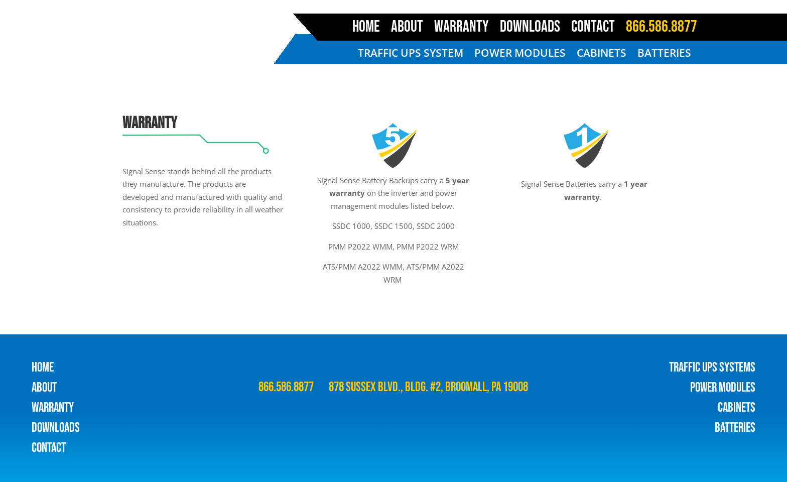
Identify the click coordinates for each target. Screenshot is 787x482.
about (44, 388)
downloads (56, 428)
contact (49, 448)
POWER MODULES (520, 54)
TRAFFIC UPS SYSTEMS (712, 368)
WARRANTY (461, 29)
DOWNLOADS (530, 29)
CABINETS (601, 54)
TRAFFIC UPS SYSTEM (410, 54)
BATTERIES (664, 54)
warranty (53, 408)
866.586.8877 (661, 29)
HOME (366, 29)
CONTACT (593, 29)
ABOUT (407, 29)
